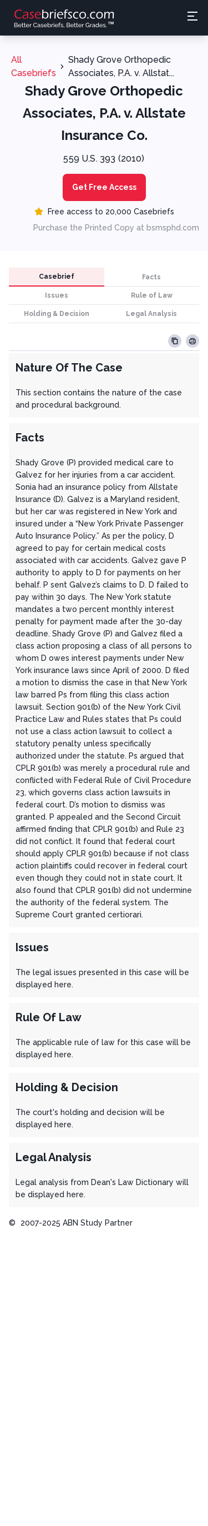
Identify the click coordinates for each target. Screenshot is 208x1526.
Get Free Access (104, 187)
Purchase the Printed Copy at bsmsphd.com (116, 227)
